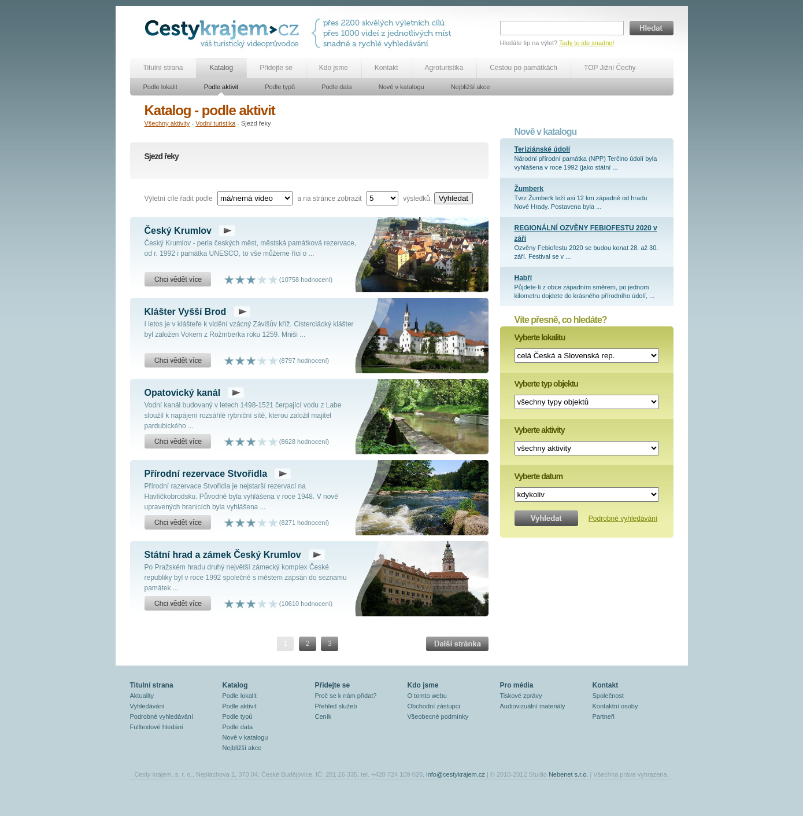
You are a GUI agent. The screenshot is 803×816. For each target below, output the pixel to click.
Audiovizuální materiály (532, 706)
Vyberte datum (539, 476)
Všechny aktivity (167, 123)
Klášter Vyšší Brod (186, 312)
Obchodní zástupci (434, 706)
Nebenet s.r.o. (569, 774)
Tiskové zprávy (521, 695)
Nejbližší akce (470, 86)
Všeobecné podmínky (438, 716)
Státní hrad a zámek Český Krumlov (223, 555)
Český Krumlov (178, 231)
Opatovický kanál (183, 393)
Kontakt (386, 68)
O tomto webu (427, 695)
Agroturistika (444, 68)
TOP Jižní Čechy (610, 68)
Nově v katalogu (401, 86)
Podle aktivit (221, 86)
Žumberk (529, 189)
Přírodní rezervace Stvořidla (206, 474)
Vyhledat (453, 198)
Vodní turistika (215, 123)
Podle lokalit (160, 86)
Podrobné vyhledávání (623, 518)
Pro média (517, 685)
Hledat (652, 28)
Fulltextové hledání (156, 726)
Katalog (221, 68)
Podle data (336, 86)
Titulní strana (163, 68)
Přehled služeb (336, 706)
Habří (523, 278)
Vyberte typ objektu (546, 383)
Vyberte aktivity (540, 430)
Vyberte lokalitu (540, 337)
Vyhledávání (147, 706)
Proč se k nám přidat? (346, 695)
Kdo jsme (333, 68)
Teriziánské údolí (542, 149)
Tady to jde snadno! (586, 42)
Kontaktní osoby (615, 706)
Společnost (608, 695)
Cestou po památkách (523, 68)
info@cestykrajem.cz (455, 774)
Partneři (604, 716)
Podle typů (280, 86)
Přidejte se (276, 68)
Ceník (323, 716)
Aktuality (142, 695)
